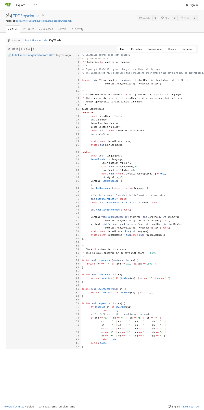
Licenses (188, 406)
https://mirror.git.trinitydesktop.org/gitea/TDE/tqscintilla (44, 20)
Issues (28, 29)
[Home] (8, 5)
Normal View (155, 49)
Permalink (136, 49)
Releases (46, 29)
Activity (77, 29)
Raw (122, 49)
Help (34, 5)
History (172, 49)
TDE (16, 16)
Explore (20, 5)
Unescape (188, 49)
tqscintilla (31, 16)
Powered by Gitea (14, 406)
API (198, 406)
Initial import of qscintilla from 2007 (33, 55)
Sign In (192, 5)
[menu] (173, 406)
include (42, 40)
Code (13, 29)
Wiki (62, 29)
